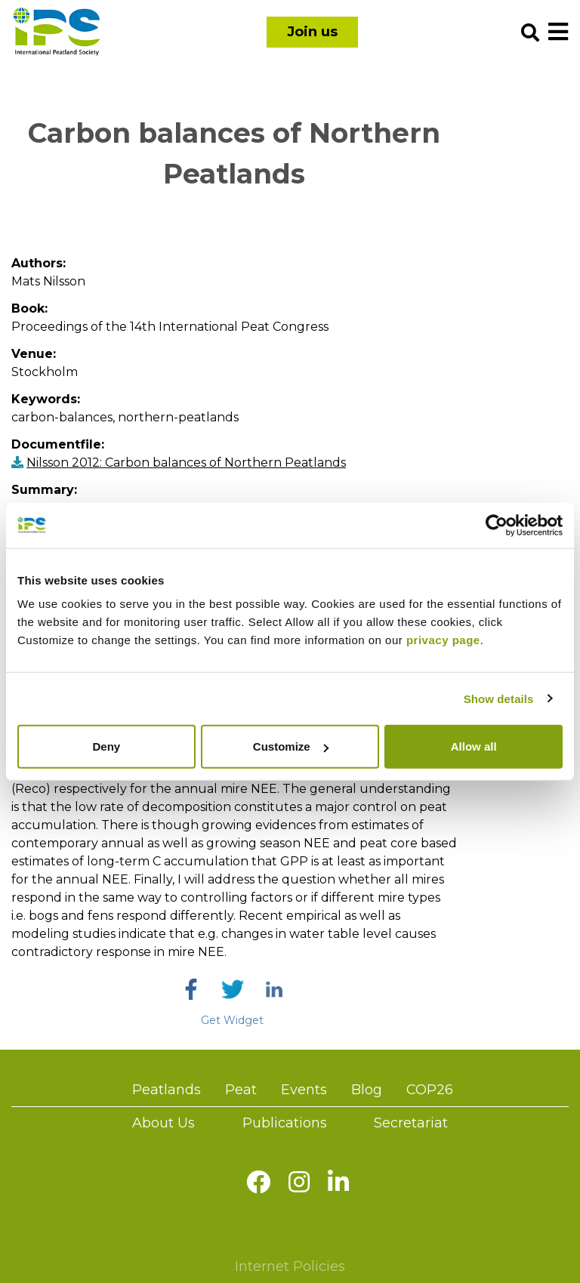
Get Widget (232, 1020)
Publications (284, 1123)
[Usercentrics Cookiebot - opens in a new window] (496, 525)
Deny (106, 746)
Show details (499, 698)
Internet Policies (290, 1266)
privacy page (443, 640)
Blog (366, 1089)
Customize (291, 746)
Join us (312, 31)
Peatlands (166, 1089)
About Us (163, 1123)
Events (304, 1089)
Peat (241, 1089)
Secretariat (411, 1123)
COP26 (429, 1089)
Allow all (474, 746)
